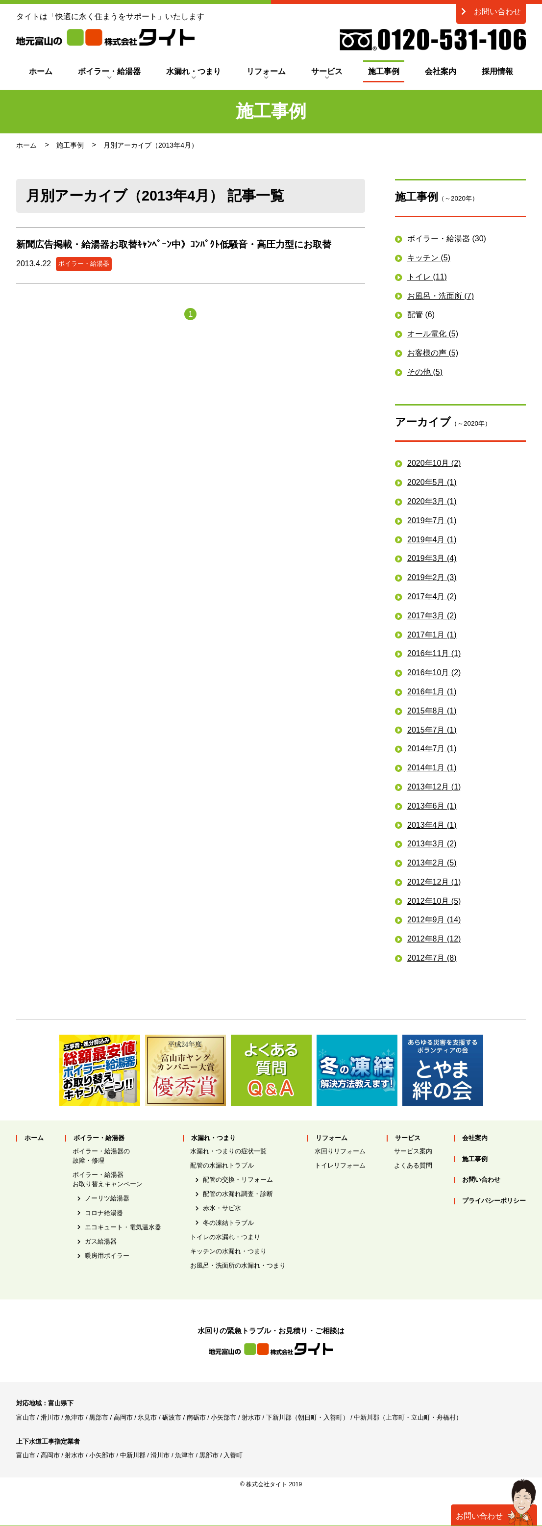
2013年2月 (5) (432, 863)
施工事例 (383, 71)
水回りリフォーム (340, 1151)
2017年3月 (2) (432, 615)
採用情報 (497, 71)
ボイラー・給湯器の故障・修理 (101, 1155)
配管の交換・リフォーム (238, 1179)
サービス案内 (413, 1151)
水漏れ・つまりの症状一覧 (228, 1151)
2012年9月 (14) (434, 920)
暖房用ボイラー (107, 1255)
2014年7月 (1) (432, 748)
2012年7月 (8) (432, 958)
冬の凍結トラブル (228, 1222)
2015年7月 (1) (432, 730)
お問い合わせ (491, 11)
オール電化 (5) (432, 334)
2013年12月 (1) (434, 787)
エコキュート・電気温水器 (123, 1227)
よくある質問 (413, 1165)
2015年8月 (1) (432, 711)
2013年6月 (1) (432, 806)
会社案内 (440, 71)
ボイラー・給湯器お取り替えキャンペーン (108, 1179)
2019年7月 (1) (432, 520)
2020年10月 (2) (434, 463)
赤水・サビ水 (222, 1208)
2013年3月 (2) (432, 843)
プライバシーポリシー (494, 1201)
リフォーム (266, 71)
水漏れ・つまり (193, 71)
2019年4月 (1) (432, 539)
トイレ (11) (427, 277)
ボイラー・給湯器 (109, 71)
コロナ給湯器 (104, 1213)
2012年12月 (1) (434, 882)
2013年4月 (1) (432, 825)
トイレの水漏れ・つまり (225, 1237)
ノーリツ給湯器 (107, 1198)
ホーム (40, 71)
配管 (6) (421, 314)
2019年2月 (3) (432, 577)
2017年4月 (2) (432, 596)
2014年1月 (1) (432, 767)
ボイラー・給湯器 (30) (446, 238)
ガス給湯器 (101, 1241)
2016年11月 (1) (434, 653)
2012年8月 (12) (434, 939)
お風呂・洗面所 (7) (440, 296)
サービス (327, 71)
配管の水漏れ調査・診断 (238, 1193)
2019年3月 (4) (432, 558)
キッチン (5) (428, 258)
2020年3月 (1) (432, 501)
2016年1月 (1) (432, 691)
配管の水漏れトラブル (222, 1165)
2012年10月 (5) (434, 901)
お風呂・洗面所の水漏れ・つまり (238, 1265)
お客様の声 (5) (432, 353)
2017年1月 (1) (432, 635)
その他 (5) (425, 372)
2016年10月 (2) (434, 672)
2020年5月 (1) (432, 482)
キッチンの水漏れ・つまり (228, 1251)
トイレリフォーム (340, 1165)
